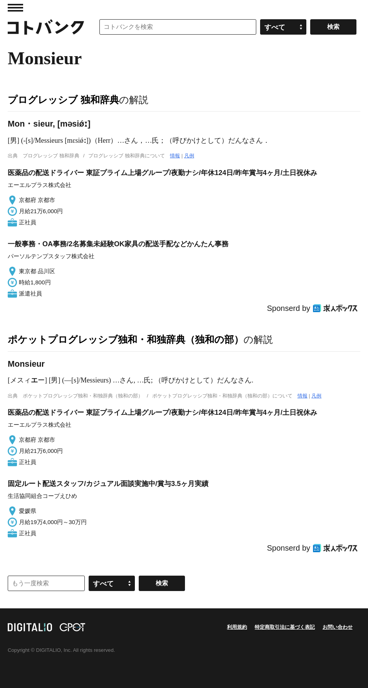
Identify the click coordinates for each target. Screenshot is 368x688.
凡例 (189, 156)
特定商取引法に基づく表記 (285, 627)
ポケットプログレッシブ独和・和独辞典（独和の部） (126, 339)
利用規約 (237, 627)
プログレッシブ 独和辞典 (63, 99)
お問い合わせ (338, 627)
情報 (175, 156)
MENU (15, 7)
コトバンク (46, 27)
